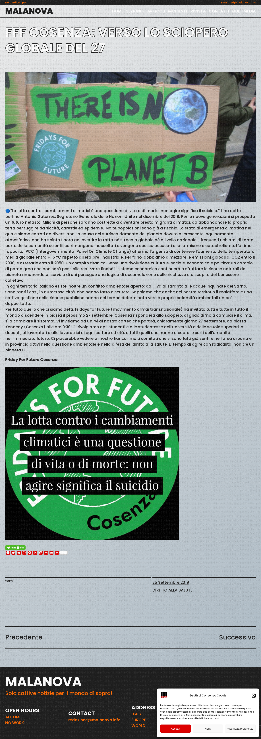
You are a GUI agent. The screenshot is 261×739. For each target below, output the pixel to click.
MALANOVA (29, 11)
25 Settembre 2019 (170, 582)
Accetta (175, 728)
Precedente (23, 637)
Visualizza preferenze (240, 728)
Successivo (237, 637)
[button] (254, 695)
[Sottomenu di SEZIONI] (143, 11)
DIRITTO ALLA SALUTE (172, 590)
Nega (208, 728)
